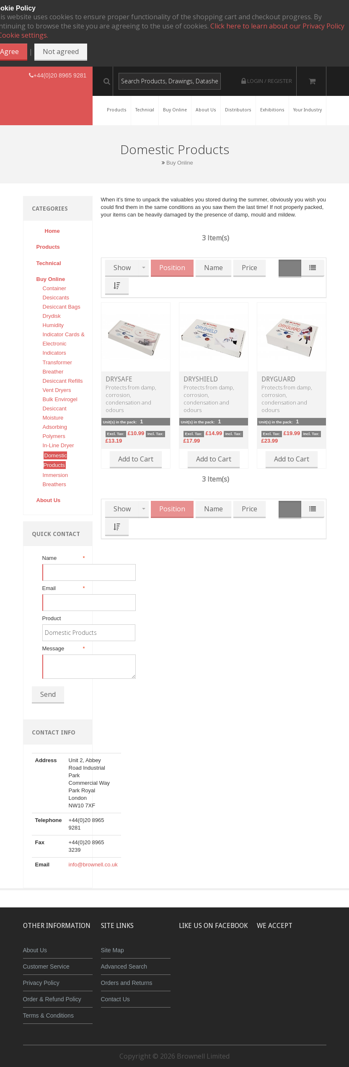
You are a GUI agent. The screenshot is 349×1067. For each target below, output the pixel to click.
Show (122, 267)
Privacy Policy (41, 982)
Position (172, 267)
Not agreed (61, 51)
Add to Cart (135, 459)
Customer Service (46, 966)
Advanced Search (124, 966)
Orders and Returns (127, 982)
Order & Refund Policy (52, 999)
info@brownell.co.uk (93, 864)
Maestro (320, 956)
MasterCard (270, 956)
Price (249, 267)
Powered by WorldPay (308, 978)
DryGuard (278, 379)
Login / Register (266, 81)
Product (51, 618)
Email (63, 588)
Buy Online (179, 163)
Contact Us (115, 999)
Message (63, 648)
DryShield (201, 379)
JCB (295, 956)
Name (63, 558)
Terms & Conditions (48, 1015)
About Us (35, 950)
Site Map (112, 950)
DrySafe (119, 379)
